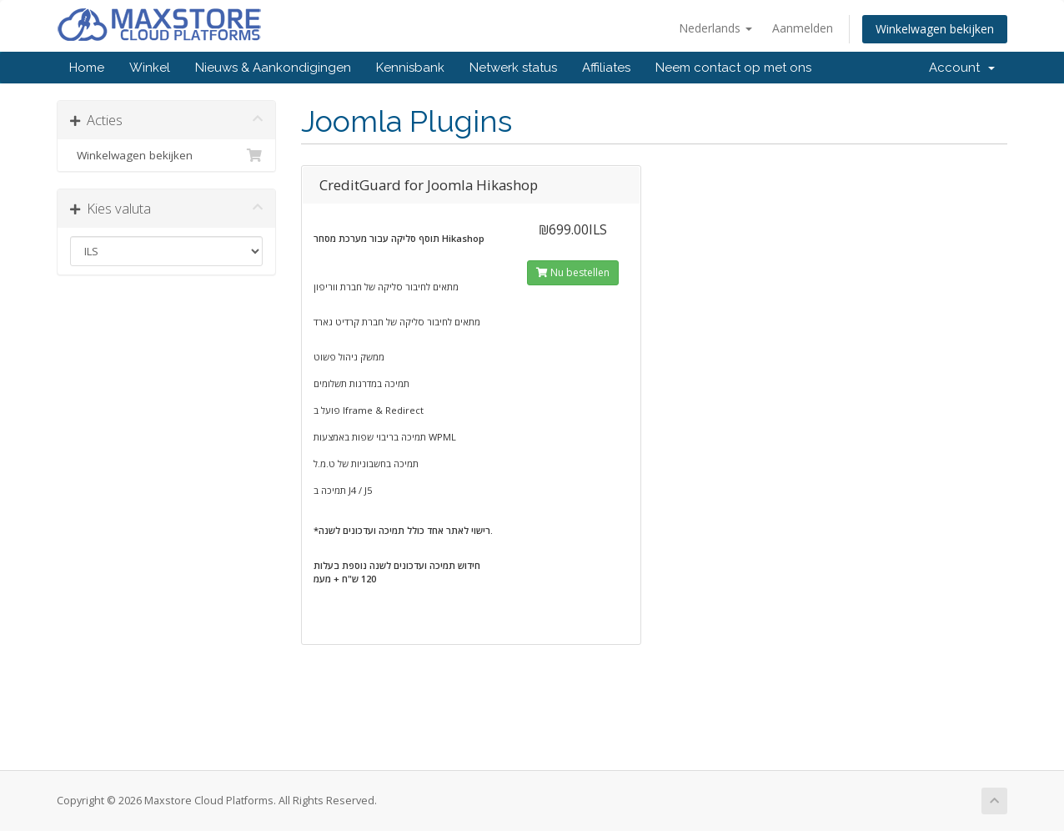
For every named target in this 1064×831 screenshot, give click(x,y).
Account (962, 67)
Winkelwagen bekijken (935, 29)
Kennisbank (410, 67)
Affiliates (606, 67)
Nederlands (715, 28)
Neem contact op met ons (733, 67)
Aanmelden (802, 28)
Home (86, 67)
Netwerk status (513, 67)
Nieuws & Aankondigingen (273, 67)
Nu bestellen (573, 272)
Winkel (149, 67)
